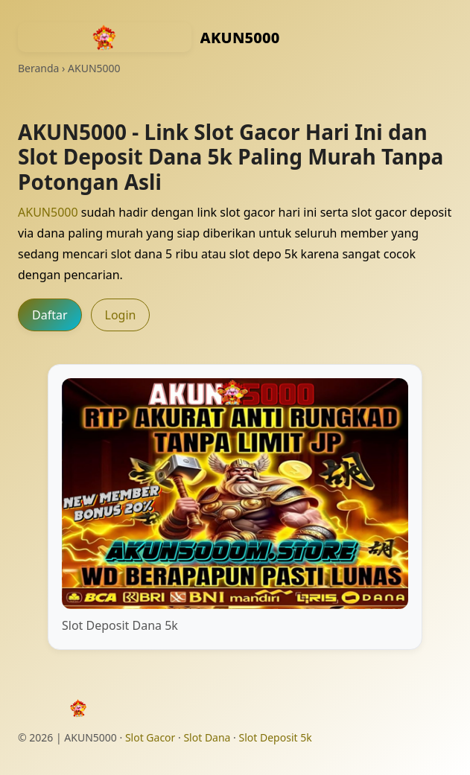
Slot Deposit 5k (275, 737)
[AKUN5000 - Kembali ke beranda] (104, 37)
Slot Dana (206, 737)
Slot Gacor (150, 737)
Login (120, 315)
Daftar (50, 315)
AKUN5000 (48, 212)
